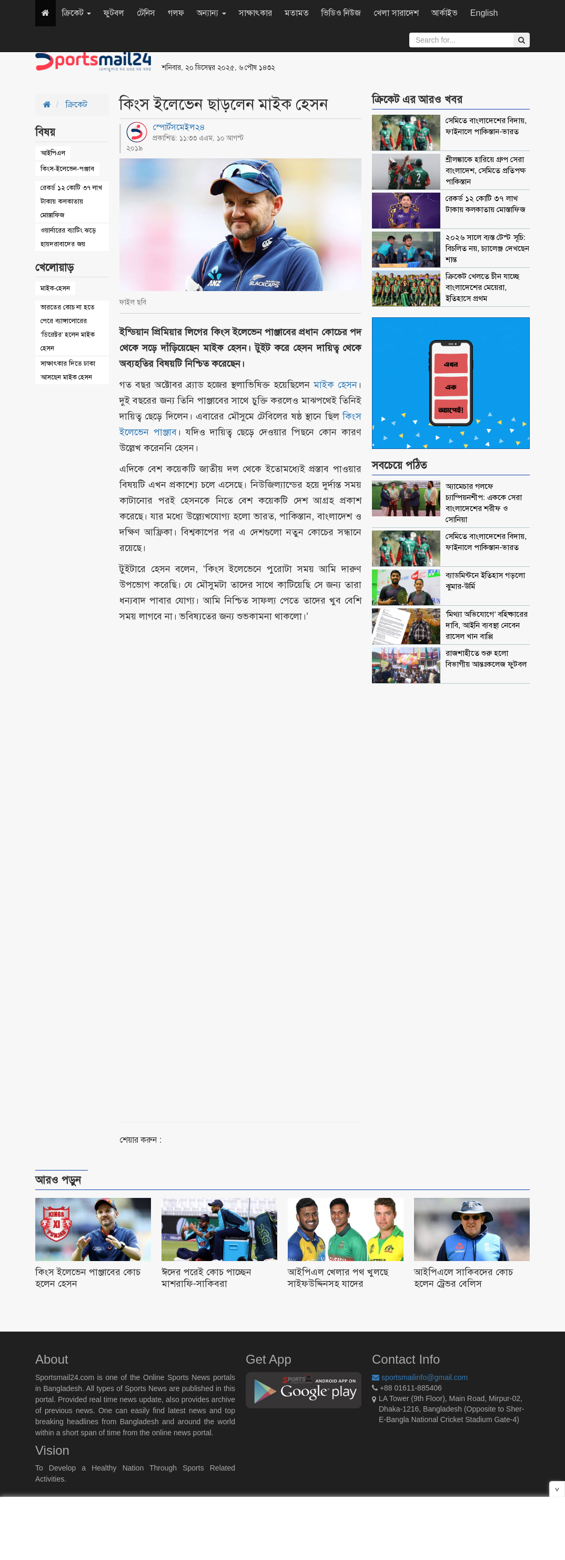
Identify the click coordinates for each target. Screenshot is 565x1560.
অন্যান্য (211, 12)
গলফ (176, 12)
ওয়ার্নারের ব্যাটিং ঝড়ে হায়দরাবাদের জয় (68, 237)
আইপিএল (53, 153)
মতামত (297, 12)
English (484, 12)
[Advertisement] (411, 63)
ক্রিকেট (76, 12)
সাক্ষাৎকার (255, 12)
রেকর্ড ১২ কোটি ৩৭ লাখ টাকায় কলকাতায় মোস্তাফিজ (71, 201)
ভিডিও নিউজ (341, 12)
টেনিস (146, 12)
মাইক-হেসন (55, 288)
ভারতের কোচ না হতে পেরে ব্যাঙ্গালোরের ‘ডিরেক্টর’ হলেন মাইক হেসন (68, 327)
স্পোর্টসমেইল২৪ (179, 127)
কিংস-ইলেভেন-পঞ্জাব (67, 169)
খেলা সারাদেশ (396, 12)
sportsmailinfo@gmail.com (420, 1377)
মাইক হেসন (335, 384)
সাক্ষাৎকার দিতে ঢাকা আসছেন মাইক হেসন (68, 370)
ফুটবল (114, 12)
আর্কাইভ (444, 12)
